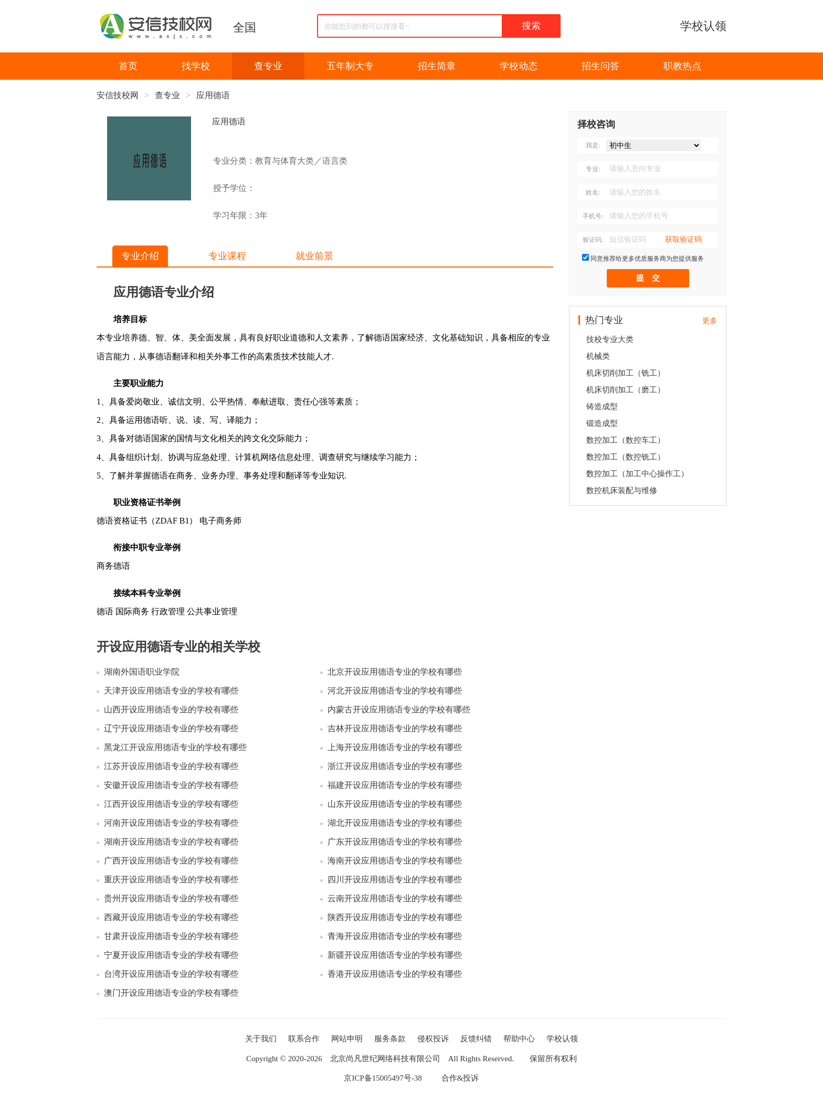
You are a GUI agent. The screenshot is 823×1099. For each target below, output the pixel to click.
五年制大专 (350, 66)
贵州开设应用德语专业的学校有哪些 (171, 898)
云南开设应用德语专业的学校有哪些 (395, 898)
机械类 (598, 356)
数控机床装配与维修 (621, 490)
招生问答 (600, 66)
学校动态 (518, 66)
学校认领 (703, 26)
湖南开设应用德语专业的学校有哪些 (171, 841)
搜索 (531, 25)
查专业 (268, 66)
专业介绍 (140, 256)
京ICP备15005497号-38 (382, 1078)
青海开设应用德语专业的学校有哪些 (395, 936)
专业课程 (227, 256)
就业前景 (314, 256)
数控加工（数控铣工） (625, 457)
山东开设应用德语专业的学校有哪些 (395, 803)
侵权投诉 (433, 1038)
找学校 (196, 66)
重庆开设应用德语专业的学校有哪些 (171, 879)
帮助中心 (519, 1038)
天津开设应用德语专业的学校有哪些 (171, 690)
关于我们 (261, 1038)
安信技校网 (118, 95)
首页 (128, 66)
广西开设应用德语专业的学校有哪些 (171, 860)
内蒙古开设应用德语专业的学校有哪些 (399, 709)
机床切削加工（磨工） (625, 390)
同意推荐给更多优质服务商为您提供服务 (647, 258)
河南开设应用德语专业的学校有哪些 (171, 822)
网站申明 (347, 1038)
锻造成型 (602, 423)
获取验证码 (683, 239)
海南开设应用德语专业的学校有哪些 (395, 860)
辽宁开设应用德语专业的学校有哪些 (171, 728)
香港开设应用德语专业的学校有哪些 (395, 973)
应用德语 (213, 95)
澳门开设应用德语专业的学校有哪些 (171, 992)
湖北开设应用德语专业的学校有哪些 (395, 822)
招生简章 (437, 66)
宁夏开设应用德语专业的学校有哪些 (171, 955)
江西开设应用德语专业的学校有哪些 (171, 803)
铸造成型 (602, 406)
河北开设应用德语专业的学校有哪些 (395, 690)
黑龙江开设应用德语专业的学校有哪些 (175, 747)
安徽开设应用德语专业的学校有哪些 (171, 785)
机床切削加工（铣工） (625, 373)
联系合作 (304, 1038)
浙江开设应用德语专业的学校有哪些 (395, 766)
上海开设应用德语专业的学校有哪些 (395, 747)
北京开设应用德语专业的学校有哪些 (395, 671)
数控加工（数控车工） (625, 440)
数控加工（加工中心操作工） (637, 474)
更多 (709, 321)
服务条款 (390, 1038)
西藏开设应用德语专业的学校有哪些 (171, 917)
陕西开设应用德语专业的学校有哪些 (395, 917)
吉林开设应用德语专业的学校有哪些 (395, 728)
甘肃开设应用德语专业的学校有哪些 (171, 936)
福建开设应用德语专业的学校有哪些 (395, 785)
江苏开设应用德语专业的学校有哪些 (171, 766)
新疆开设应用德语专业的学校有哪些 (395, 955)
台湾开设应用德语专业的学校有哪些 (171, 973)
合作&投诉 (460, 1078)
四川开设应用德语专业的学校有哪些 (395, 879)
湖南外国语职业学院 (142, 671)
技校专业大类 (610, 339)
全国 (244, 27)
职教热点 (682, 66)
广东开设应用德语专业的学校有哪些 (395, 841)
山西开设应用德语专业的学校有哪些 (171, 709)
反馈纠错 (476, 1038)
